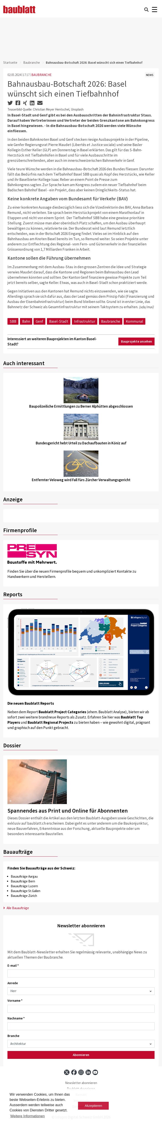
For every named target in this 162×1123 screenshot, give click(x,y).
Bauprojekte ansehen (136, 341)
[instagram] (81, 1072)
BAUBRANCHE (41, 75)
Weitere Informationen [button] (27, 1116)
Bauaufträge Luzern (24, 886)
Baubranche (31, 62)
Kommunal (134, 321)
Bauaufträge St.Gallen (25, 891)
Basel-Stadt (58, 321)
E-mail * (13, 965)
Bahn (26, 321)
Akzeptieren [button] (93, 1105)
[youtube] (95, 1072)
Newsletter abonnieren (81, 1083)
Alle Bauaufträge (16, 908)
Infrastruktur (84, 321)
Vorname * (15, 1000)
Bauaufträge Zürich (24, 896)
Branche (13, 1036)
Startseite (10, 62)
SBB (13, 321)
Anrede (12, 983)
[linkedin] (88, 1072)
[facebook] (74, 1072)
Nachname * (16, 1018)
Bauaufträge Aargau (24, 876)
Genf (39, 321)
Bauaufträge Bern (23, 881)
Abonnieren (81, 1055)
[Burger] (154, 9)
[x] (66, 1072)
